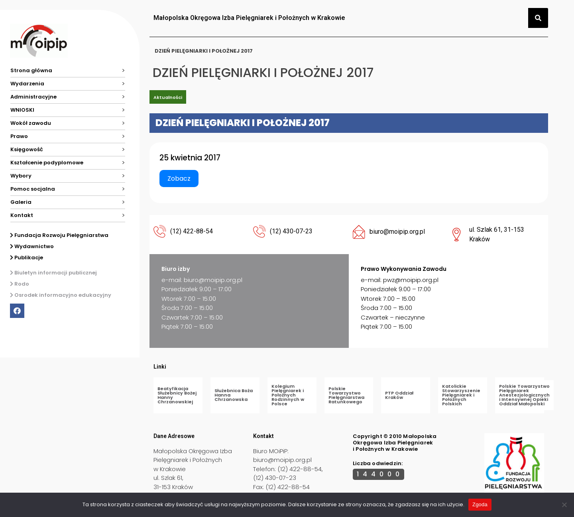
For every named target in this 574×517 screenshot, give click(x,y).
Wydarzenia (27, 83)
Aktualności (167, 97)
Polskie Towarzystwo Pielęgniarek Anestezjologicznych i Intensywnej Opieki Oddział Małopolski (524, 395)
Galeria (20, 202)
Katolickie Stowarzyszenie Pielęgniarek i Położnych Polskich (461, 395)
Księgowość (26, 149)
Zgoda (480, 504)
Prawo (19, 136)
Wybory (20, 176)
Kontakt (21, 215)
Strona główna (31, 70)
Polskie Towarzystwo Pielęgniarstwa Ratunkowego (346, 395)
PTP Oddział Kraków (399, 395)
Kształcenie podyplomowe (46, 162)
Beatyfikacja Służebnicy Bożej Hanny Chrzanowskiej (177, 395)
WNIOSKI (22, 110)
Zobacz (179, 178)
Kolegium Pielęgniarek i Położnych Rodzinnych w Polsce (287, 395)
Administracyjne (33, 97)
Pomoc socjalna (32, 189)
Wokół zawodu (30, 123)
